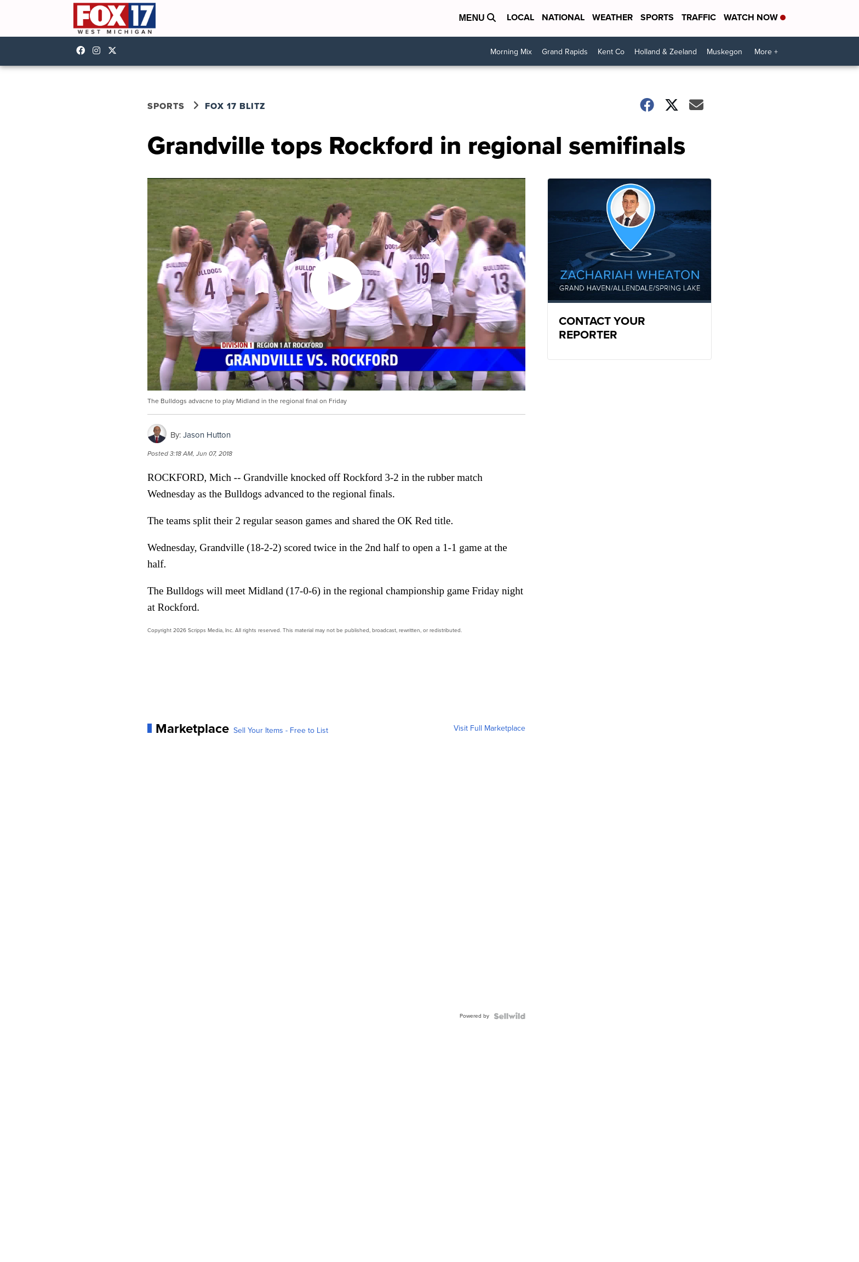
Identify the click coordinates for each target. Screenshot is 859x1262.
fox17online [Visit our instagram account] (99, 50)
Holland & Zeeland (665, 52)
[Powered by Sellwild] (509, 1016)
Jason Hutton (207, 435)
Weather (612, 17)
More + (766, 52)
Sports (657, 17)
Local (520, 17)
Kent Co (611, 52)
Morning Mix (511, 52)
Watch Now (755, 17)
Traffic (699, 17)
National (563, 17)
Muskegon (724, 52)
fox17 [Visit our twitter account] (115, 50)
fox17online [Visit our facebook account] (83, 50)
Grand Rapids (565, 52)
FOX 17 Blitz (235, 106)
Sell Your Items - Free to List (280, 731)
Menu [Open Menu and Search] (477, 17)
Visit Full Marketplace (489, 728)
